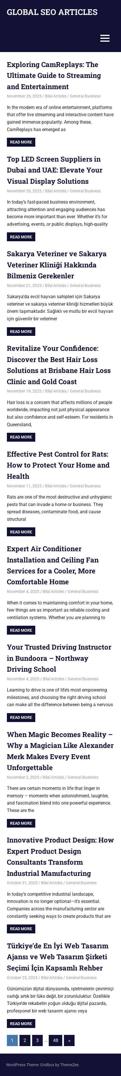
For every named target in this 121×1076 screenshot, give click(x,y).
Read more (21, 142)
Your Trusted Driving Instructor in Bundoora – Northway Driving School (59, 658)
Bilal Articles (56, 96)
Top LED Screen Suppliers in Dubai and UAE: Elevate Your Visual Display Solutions (54, 170)
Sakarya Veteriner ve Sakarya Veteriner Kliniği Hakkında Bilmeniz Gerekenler (57, 264)
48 (55, 1040)
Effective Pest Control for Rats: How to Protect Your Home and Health (58, 465)
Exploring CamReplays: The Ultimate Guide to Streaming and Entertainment (54, 75)
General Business (85, 96)
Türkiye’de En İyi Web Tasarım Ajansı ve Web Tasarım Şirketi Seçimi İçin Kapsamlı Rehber (57, 956)
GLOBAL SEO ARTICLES (52, 12)
